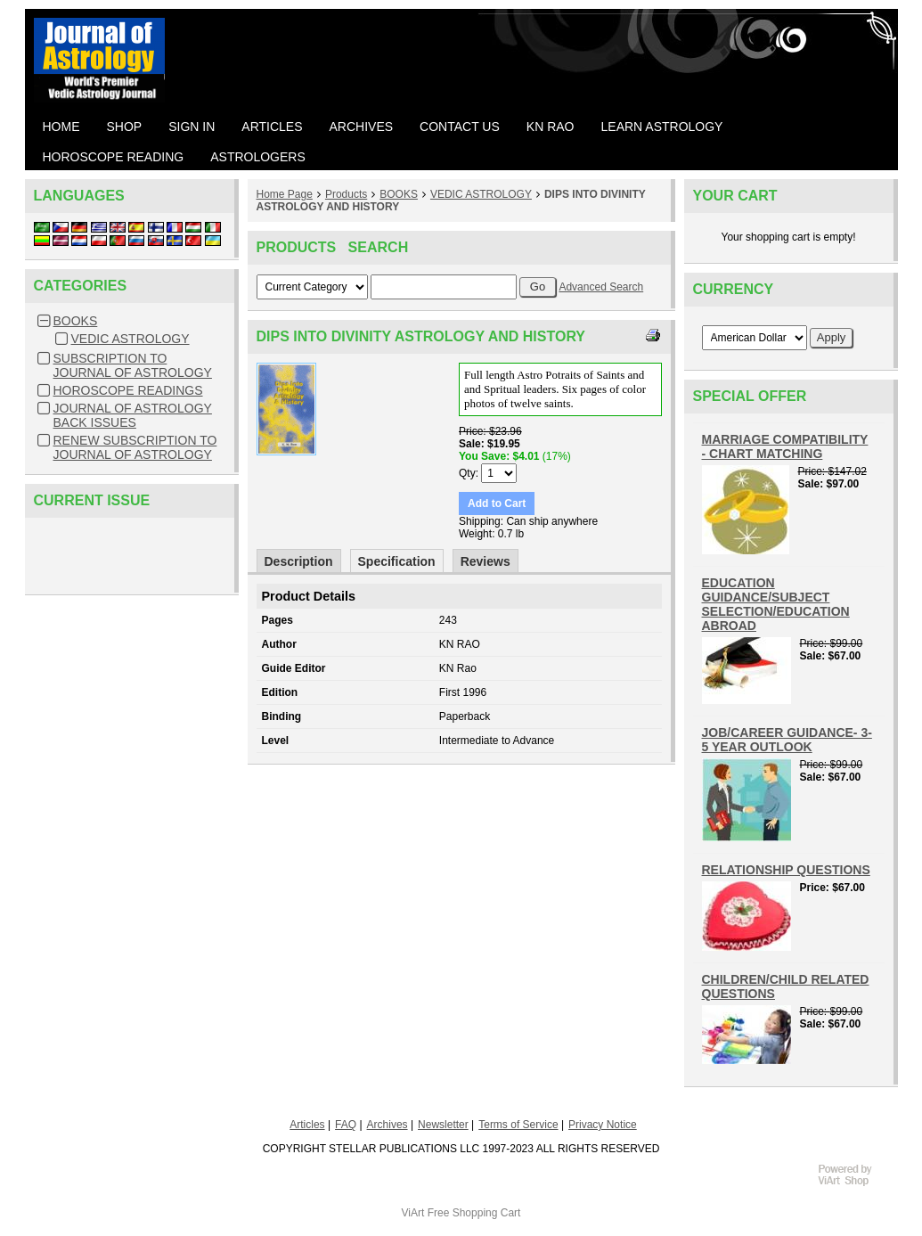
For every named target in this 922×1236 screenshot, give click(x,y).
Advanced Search (601, 287)
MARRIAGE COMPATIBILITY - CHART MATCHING (785, 446)
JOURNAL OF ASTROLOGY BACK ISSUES (132, 415)
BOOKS (75, 321)
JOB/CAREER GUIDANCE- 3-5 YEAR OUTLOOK (787, 739)
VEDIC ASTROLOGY (130, 339)
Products (346, 194)
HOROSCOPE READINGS (128, 390)
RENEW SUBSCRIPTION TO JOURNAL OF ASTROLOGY (135, 447)
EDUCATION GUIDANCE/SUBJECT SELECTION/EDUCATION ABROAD (776, 604)
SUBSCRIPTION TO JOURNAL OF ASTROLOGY (132, 365)
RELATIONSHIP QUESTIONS (786, 870)
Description (299, 561)
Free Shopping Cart (474, 1213)
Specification (397, 561)
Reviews (485, 561)
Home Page (285, 194)
